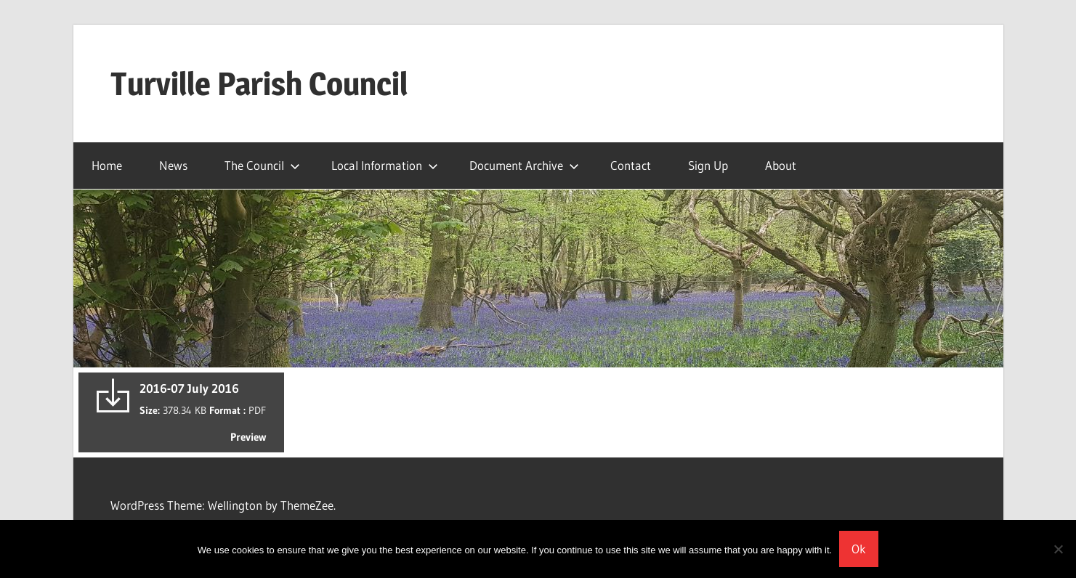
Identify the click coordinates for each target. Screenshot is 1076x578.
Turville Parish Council (259, 83)
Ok (859, 548)
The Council (262, 165)
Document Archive (524, 165)
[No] (1058, 549)
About (780, 165)
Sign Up (708, 165)
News (173, 165)
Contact (630, 165)
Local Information (384, 165)
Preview (248, 437)
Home (107, 165)
